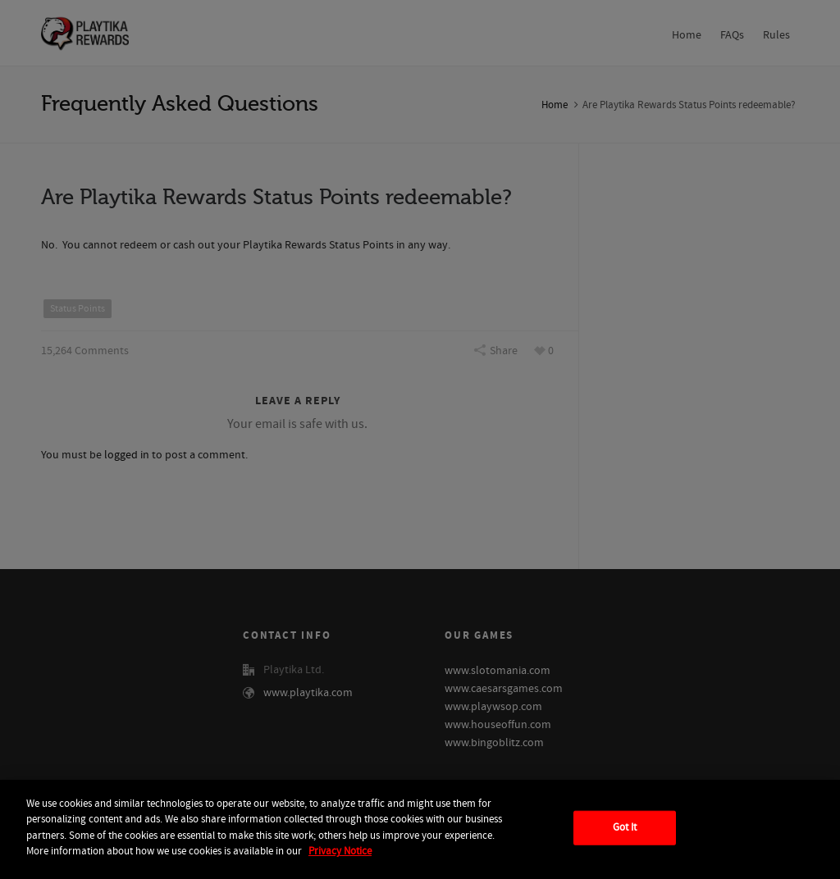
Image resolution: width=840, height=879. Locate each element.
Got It (625, 827)
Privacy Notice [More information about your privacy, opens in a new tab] (340, 851)
